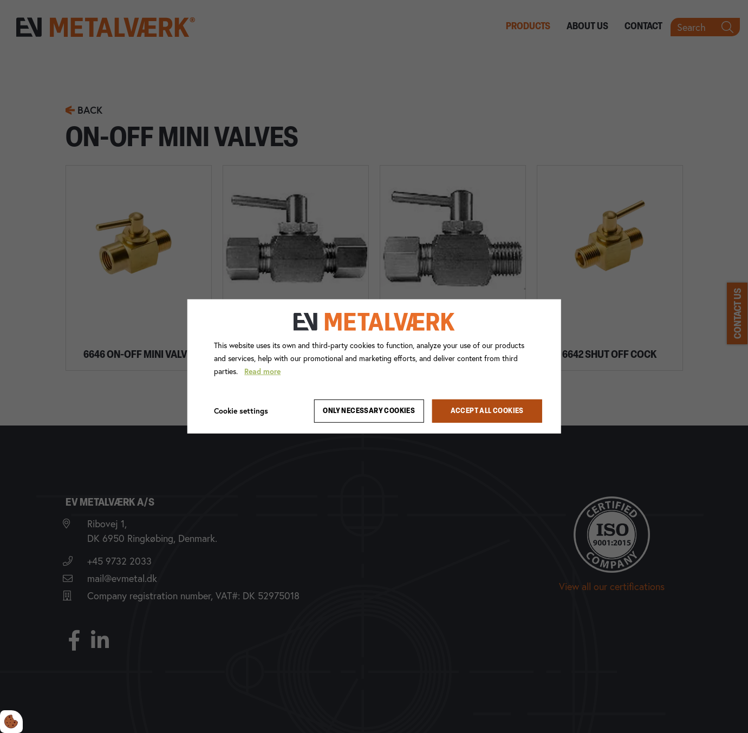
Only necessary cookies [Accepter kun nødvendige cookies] (369, 411)
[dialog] (374, 366)
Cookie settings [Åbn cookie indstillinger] (241, 410)
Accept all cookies (487, 411)
